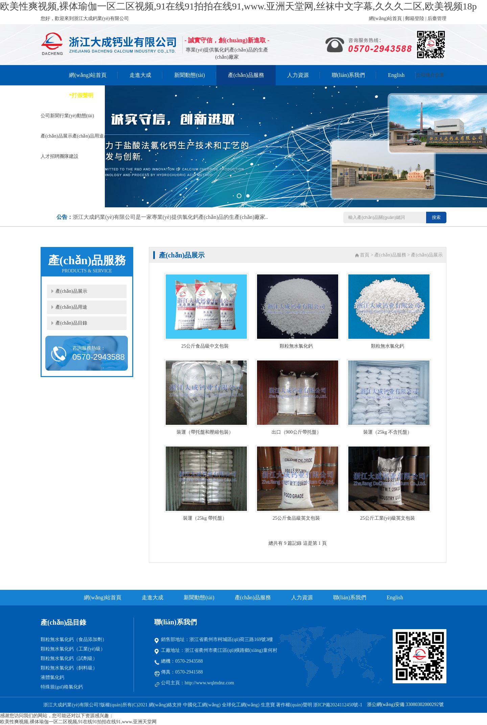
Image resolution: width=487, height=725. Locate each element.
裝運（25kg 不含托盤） (387, 432)
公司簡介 (425, 75)
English (396, 75)
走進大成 (140, 75)
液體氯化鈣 (52, 677)
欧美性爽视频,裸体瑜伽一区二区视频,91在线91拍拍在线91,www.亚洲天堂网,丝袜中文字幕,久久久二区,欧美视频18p (238, 6)
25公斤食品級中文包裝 (205, 346)
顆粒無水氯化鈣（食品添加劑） (74, 639)
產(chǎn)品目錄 (71, 323)
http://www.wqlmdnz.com (209, 682)
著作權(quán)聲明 (294, 704)
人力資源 (298, 75)
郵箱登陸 (414, 18)
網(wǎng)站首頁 (385, 18)
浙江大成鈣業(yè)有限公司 (70, 704)
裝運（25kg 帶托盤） (205, 518)
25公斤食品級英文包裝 (296, 518)
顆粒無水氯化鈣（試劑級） (69, 658)
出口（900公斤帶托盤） (296, 432)
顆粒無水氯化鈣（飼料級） (69, 667)
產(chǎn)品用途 (71, 307)
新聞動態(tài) (189, 75)
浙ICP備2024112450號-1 (337, 704)
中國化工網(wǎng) (202, 704)
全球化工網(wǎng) (240, 704)
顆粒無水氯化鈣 (296, 346)
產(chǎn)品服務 (246, 75)
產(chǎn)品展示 (71, 291)
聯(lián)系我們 (348, 75)
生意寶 (268, 704)
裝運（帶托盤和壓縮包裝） (205, 432)
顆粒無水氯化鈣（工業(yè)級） (73, 648)
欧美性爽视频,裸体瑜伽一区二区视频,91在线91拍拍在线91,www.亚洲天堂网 (78, 721)
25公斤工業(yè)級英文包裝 (387, 518)
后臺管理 (436, 18)
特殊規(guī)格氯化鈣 (62, 686)
